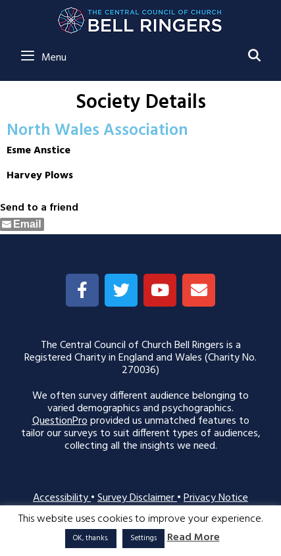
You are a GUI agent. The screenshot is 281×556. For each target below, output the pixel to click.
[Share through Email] (22, 224)
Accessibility (62, 498)
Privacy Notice (216, 498)
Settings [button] (143, 538)
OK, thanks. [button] (91, 538)
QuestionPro (60, 421)
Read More (193, 538)
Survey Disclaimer (137, 498)
